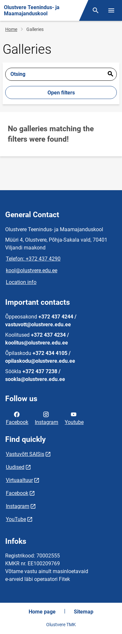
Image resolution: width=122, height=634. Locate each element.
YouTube (16, 519)
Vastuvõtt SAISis (25, 454)
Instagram (46, 418)
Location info (21, 282)
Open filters (61, 93)
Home (11, 29)
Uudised (15, 467)
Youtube (74, 418)
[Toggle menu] (111, 10)
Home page (42, 612)
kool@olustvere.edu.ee (31, 270)
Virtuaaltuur (19, 480)
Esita (110, 74)
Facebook (17, 418)
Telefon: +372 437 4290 (33, 259)
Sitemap (83, 612)
